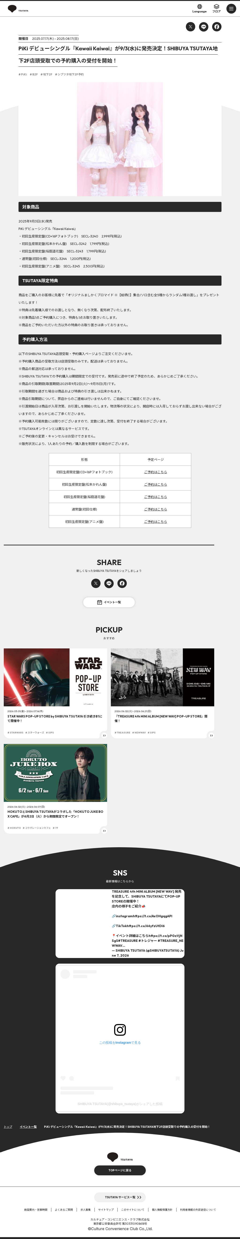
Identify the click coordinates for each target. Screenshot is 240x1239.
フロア (216, 8)
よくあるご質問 (64, 1209)
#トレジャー (148, 941)
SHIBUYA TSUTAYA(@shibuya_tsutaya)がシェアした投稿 (120, 1104)
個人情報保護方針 (162, 1209)
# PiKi (23, 74)
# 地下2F (46, 74)
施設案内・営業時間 (35, 1209)
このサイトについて (132, 1209)
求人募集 (85, 1209)
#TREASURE (128, 941)
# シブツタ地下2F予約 (69, 74)
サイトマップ (106, 1209)
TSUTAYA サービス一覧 (120, 1197)
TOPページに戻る (120, 1170)
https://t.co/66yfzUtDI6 (146, 926)
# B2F (34, 74)
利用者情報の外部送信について (198, 1209)
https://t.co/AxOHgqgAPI (152, 916)
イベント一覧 (109, 602)
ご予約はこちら (155, 472)
